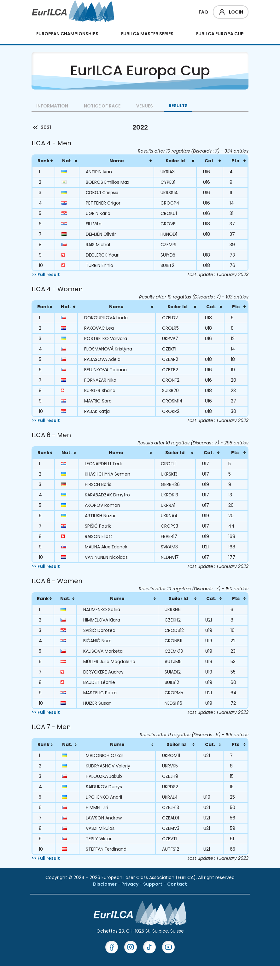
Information (52, 106)
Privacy (130, 884)
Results (178, 105)
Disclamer (105, 884)
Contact (177, 884)
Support (153, 884)
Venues (144, 106)
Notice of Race (102, 106)
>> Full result (46, 274)
